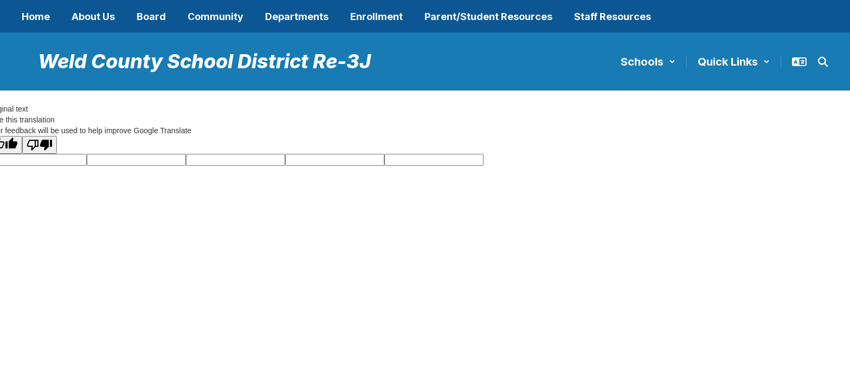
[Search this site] (822, 61)
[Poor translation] (39, 145)
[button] (648, 61)
